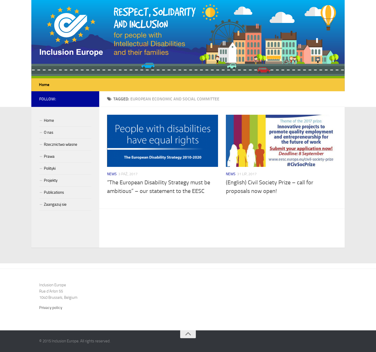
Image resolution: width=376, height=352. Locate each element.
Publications (54, 192)
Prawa (49, 156)
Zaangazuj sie (55, 204)
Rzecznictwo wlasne (60, 144)
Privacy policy (50, 307)
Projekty (50, 180)
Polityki (50, 168)
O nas (48, 132)
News (112, 174)
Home (44, 84)
